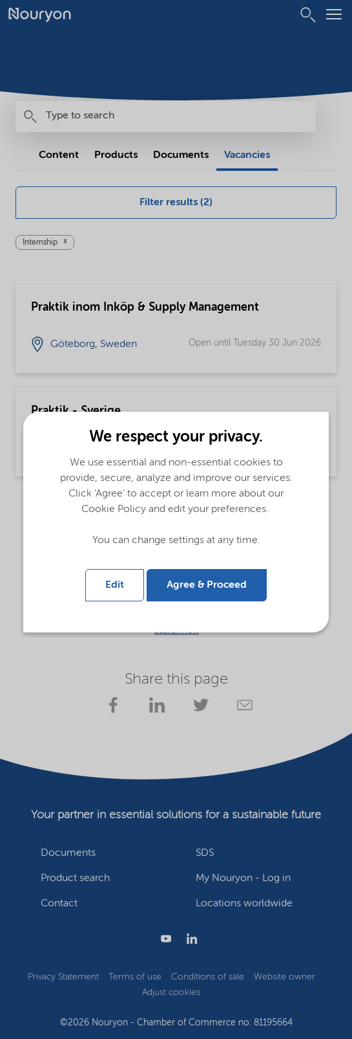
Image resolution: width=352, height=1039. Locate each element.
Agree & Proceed (207, 585)
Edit (114, 585)
